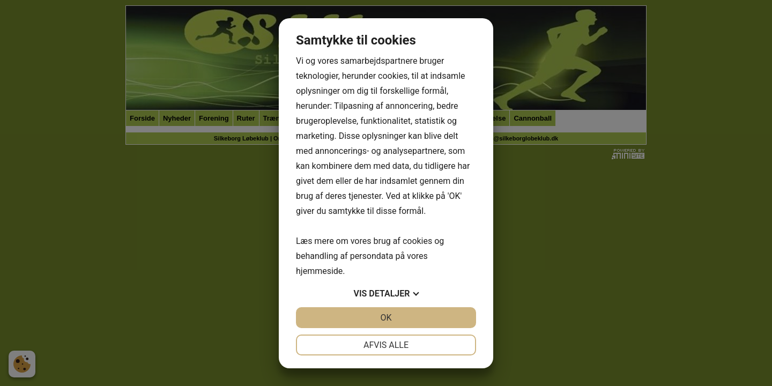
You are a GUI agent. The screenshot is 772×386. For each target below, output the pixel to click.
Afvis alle (386, 345)
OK (385, 318)
